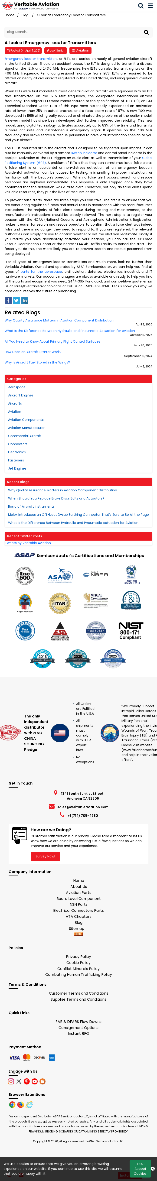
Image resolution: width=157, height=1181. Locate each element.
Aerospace (17, 387)
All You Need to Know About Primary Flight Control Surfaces (52, 342)
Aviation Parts (78, 892)
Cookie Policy (78, 962)
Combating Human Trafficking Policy (78, 974)
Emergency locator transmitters (31, 58)
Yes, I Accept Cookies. (140, 1169)
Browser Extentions (27, 1094)
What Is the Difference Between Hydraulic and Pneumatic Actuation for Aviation (70, 331)
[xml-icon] (78, 934)
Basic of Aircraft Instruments (31, 506)
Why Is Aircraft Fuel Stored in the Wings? (37, 362)
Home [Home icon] (9, 15)
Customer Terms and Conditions (78, 993)
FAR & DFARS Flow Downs (78, 1021)
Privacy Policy (78, 956)
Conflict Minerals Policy (78, 968)
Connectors (17, 444)
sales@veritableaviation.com (82, 807)
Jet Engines (17, 468)
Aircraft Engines (20, 395)
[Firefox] (21, 1104)
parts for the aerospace (41, 271)
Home (78, 880)
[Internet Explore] (29, 1104)
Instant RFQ (78, 1033)
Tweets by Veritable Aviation (28, 543)
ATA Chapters (79, 916)
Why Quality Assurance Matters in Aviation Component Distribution (59, 320)
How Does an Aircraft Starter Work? (33, 352)
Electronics (17, 452)
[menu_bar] (151, 6)
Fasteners (16, 460)
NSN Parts (79, 904)
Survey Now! (45, 856)
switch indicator (84, 153)
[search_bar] (142, 6)
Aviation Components (26, 419)
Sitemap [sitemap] (78, 928)
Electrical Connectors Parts (78, 910)
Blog (25, 15)
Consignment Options (78, 1027)
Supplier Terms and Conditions (78, 999)
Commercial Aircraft (25, 436)
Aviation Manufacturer (26, 427)
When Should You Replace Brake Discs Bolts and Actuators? (56, 498)
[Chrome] (13, 1104)
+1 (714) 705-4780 (83, 815)
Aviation (82, 50)
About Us (78, 886)
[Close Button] (153, 1168)
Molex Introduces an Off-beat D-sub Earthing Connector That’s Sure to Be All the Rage (78, 514)
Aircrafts (15, 403)
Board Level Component (78, 898)
